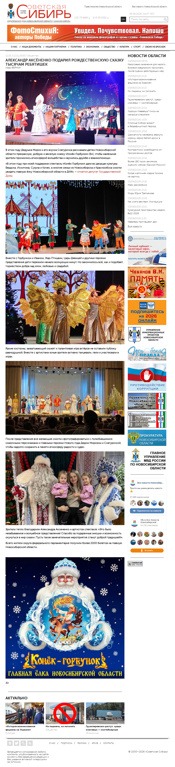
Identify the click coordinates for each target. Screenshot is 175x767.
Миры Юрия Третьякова (141, 193)
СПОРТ (137, 47)
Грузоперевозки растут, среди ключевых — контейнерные (103, 728)
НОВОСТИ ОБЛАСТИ (147, 56)
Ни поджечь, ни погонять (60, 726)
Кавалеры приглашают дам (142, 222)
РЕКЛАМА (82, 743)
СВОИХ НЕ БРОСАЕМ (155, 47)
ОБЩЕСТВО (109, 47)
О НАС (14, 47)
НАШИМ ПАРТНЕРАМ (56, 47)
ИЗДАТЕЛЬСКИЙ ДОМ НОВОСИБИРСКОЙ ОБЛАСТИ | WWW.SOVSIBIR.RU (40, 11)
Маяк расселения (137, 185)
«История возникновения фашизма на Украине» (20, 728)
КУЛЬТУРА (124, 47)
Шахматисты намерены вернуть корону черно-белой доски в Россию (145, 138)
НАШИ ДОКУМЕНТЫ (31, 47)
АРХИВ (95, 743)
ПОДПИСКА (66, 743)
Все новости (135, 227)
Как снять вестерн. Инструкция (145, 201)
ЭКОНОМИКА (92, 47)
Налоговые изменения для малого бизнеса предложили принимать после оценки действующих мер (146, 67)
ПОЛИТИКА (76, 47)
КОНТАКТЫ (108, 743)
